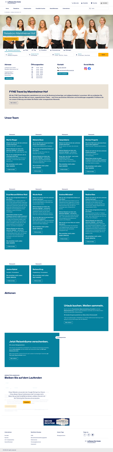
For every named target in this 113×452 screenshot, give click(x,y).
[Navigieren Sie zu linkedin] (92, 434)
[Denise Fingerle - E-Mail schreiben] (90, 171)
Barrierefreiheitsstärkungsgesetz (39, 437)
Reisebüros (16, 8)
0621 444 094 (62, 67)
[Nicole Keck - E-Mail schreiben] (38, 232)
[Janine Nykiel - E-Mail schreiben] (11, 281)
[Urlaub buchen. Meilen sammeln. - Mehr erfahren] (68, 322)
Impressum (33, 444)
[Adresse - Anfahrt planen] (9, 78)
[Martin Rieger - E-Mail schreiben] (11, 169)
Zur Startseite (7, 12)
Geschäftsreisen (54, 8)
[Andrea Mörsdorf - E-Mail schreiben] (64, 239)
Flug (33, 50)
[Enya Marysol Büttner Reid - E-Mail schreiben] (11, 246)
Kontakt (7, 435)
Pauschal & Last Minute (13, 50)
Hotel (25, 50)
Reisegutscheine (61, 435)
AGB (32, 435)
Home (7, 8)
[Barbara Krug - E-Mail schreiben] (38, 281)
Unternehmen (66, 8)
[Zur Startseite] (15, 3)
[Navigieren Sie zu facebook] (84, 434)
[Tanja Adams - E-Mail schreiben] (64, 169)
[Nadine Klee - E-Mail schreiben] (90, 241)
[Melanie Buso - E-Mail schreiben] (38, 171)
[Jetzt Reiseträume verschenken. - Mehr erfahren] (13, 358)
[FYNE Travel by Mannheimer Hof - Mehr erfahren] (13, 103)
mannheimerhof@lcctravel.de (66, 70)
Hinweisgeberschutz (36, 442)
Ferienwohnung (55, 50)
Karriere (6, 437)
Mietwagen (67, 50)
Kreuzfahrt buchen (40, 8)
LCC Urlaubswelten (9, 440)
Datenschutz (34, 440)
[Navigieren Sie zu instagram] (88, 434)
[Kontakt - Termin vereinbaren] (62, 73)
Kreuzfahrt (43, 50)
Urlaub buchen (27, 8)
